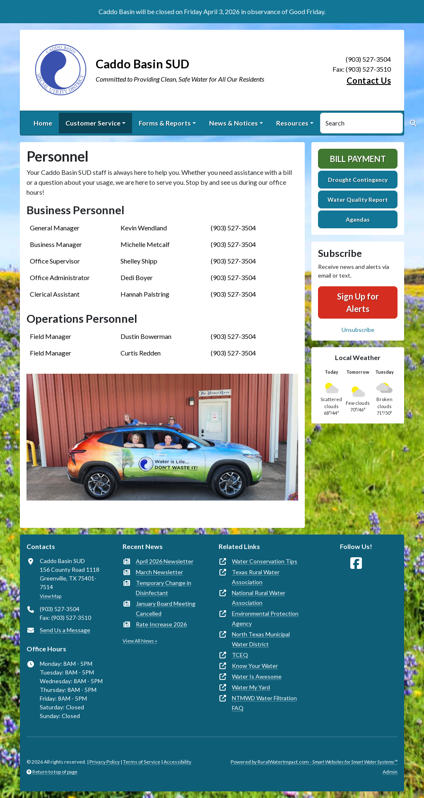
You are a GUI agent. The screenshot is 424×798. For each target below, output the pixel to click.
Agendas (358, 219)
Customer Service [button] (92, 123)
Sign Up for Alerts (358, 302)
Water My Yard (251, 687)
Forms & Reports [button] (165, 123)
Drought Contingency (358, 179)
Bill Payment (358, 159)
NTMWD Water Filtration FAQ (264, 702)
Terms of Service (141, 762)
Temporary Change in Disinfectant (163, 587)
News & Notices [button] (233, 123)
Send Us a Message (65, 630)
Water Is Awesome (257, 676)
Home (43, 123)
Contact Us (369, 80)
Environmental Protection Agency (265, 618)
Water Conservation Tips (264, 561)
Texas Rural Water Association (255, 576)
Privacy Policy (104, 762)
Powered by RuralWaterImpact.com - (314, 762)
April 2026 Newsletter (164, 561)
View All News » (140, 641)
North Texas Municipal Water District (261, 639)
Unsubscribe (358, 329)
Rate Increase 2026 (161, 624)
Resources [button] (292, 123)
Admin (390, 772)
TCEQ (240, 654)
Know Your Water (255, 665)
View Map (50, 596)
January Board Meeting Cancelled (165, 608)
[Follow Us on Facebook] (356, 563)
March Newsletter (159, 572)
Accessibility (177, 762)
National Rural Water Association (258, 597)
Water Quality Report (358, 199)
